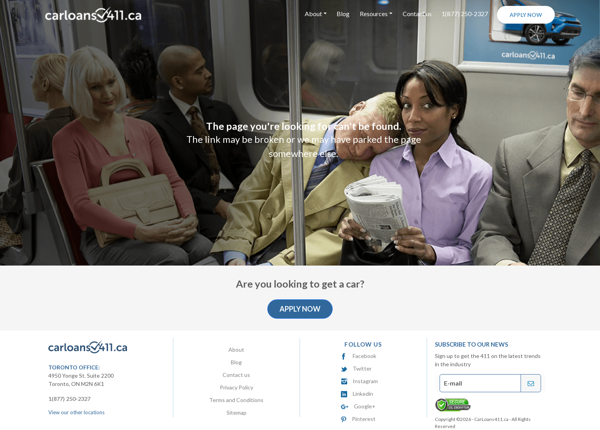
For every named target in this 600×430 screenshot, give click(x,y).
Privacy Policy (236, 387)
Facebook (358, 355)
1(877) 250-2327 (465, 13)
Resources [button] (374, 13)
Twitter (356, 368)
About (236, 349)
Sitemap (236, 412)
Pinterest (358, 418)
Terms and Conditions (236, 400)
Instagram (359, 381)
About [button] (313, 13)
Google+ (358, 406)
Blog (343, 13)
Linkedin (357, 393)
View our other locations (76, 412)
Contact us (417, 13)
